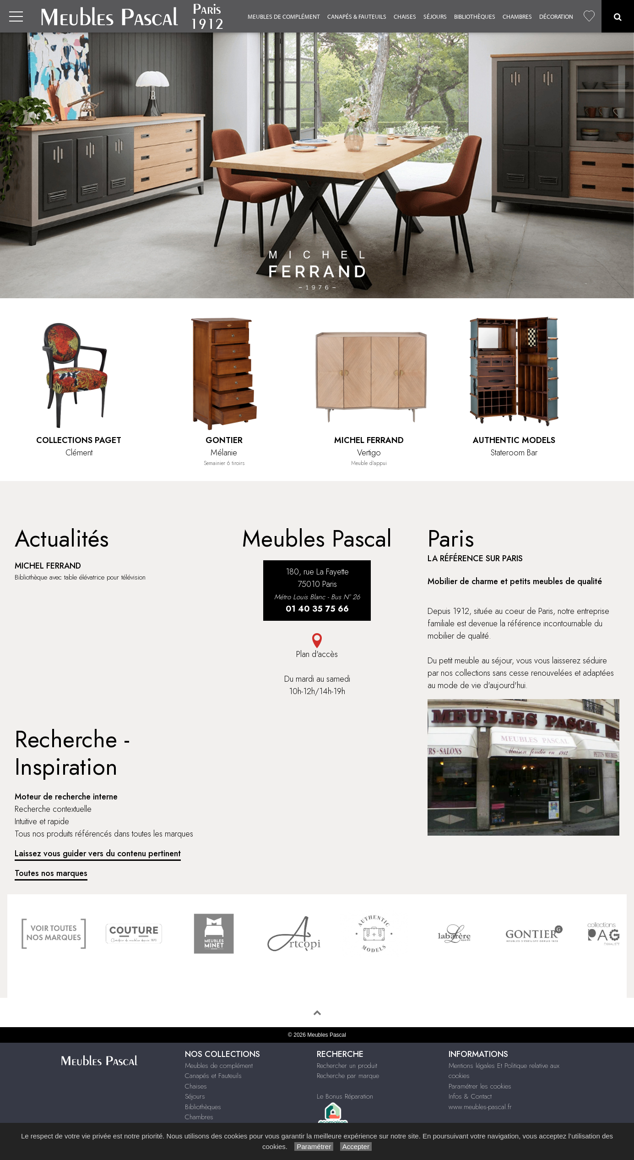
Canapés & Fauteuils (356, 16)
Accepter (356, 1146)
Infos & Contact (470, 1096)
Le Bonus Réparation (345, 1096)
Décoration (556, 16)
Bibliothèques (474, 16)
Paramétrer (314, 1146)
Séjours (435, 16)
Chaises (405, 16)
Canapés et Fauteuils (213, 1076)
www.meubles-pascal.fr (480, 1107)
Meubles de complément (284, 16)
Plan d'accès (317, 646)
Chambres (517, 16)
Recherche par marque (348, 1076)
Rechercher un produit (347, 1066)
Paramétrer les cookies (480, 1086)
